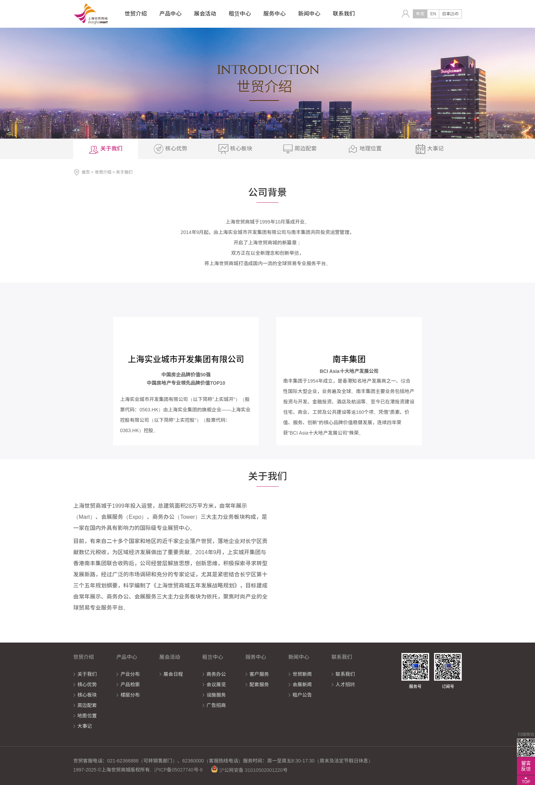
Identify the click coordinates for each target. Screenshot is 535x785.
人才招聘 (345, 684)
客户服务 (259, 674)
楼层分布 (130, 695)
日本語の (450, 13)
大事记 (84, 726)
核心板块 (87, 695)
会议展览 (216, 684)
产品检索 (130, 684)
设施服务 (216, 695)
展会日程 (173, 674)
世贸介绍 (103, 172)
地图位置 (87, 715)
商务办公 (216, 674)
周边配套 (87, 705)
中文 (420, 13)
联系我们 (345, 674)
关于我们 (87, 674)
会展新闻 (302, 684)
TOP (526, 781)
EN (433, 13)
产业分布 (130, 674)
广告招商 (216, 705)
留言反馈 (526, 765)
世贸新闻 (302, 674)
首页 (86, 172)
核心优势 (87, 684)
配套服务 (259, 684)
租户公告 (302, 695)
